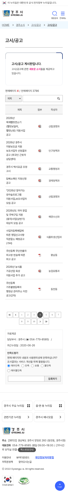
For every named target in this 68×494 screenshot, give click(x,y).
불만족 (47, 365)
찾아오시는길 (25, 461)
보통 (37, 365)
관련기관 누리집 (12, 417)
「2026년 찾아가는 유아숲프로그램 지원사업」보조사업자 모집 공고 (16, 196)
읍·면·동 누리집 (44, 405)
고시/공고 (36, 24)
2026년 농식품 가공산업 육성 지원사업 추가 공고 (16, 271)
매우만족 (15, 365)
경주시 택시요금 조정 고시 (16, 169)
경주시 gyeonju (12, 13)
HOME (5, 24)
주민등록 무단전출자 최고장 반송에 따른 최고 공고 (16, 255)
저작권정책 (7, 461)
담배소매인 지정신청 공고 (16, 180)
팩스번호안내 (27, 449)
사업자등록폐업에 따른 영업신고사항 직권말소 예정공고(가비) (15, 237)
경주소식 (20, 24)
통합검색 (54, 13)
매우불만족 (16, 370)
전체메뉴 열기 (62, 13)
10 (34, 321)
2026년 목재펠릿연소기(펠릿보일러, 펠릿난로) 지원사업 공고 (15, 126)
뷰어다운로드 (22, 457)
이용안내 (6, 457)
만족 (27, 365)
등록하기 (52, 378)
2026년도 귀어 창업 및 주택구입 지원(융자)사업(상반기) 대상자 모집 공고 (16, 217)
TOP (59, 487)
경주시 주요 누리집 (14, 405)
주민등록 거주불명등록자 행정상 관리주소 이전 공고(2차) (16, 289)
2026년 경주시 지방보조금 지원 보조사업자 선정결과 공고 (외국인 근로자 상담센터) (16, 151)
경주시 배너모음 (44, 417)
